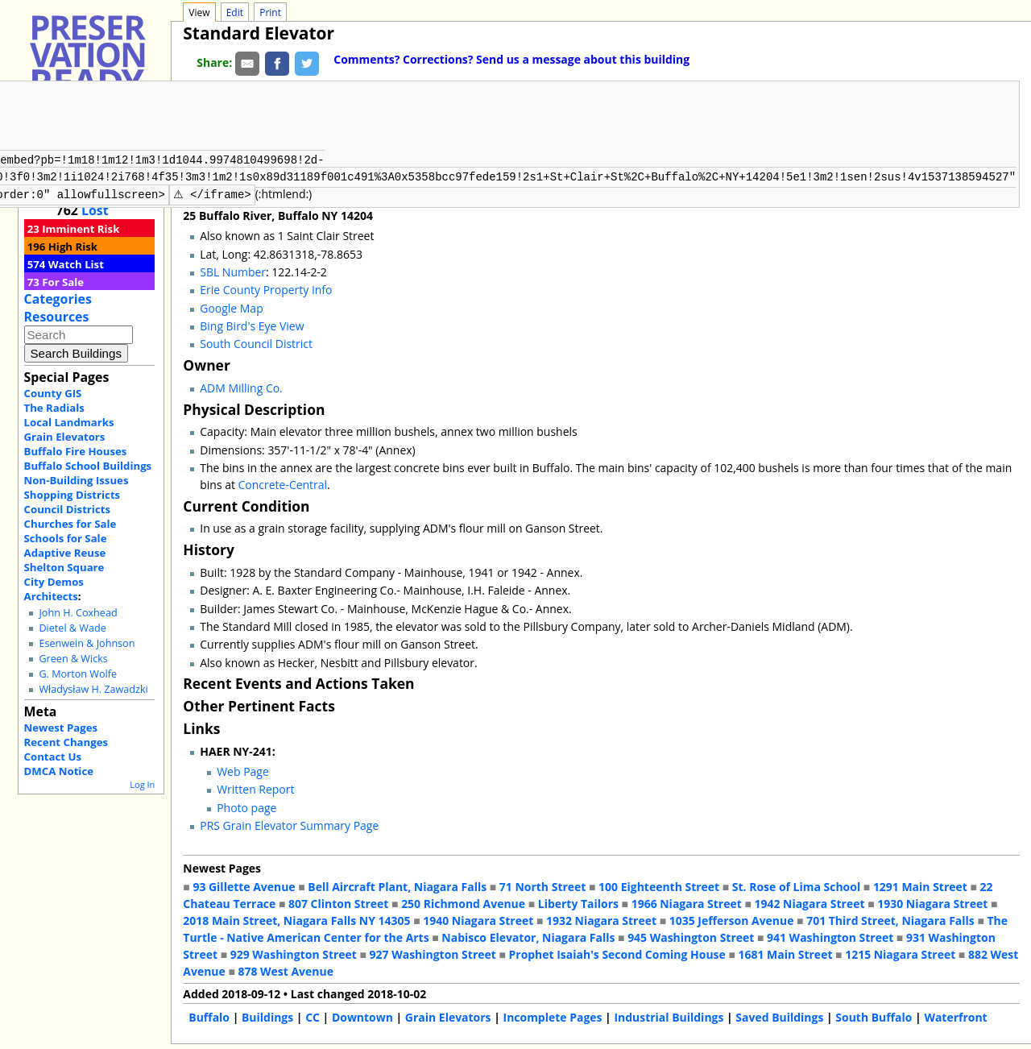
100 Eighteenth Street (658, 885)
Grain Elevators (65, 436)
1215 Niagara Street (900, 952)
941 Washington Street (830, 935)
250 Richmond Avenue (463, 902)
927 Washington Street (433, 952)
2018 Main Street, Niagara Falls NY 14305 (296, 919)
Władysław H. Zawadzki (93, 689)
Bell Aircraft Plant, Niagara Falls (397, 885)
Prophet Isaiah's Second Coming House (617, 952)
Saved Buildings (779, 1015)
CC (312, 1015)
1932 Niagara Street (601, 919)
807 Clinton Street (338, 902)
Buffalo (209, 1015)
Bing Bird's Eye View (252, 324)
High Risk (72, 246)
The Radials (54, 407)
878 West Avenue (285, 969)
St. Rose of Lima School (796, 885)
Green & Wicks (73, 658)
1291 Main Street (920, 885)
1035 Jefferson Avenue (731, 919)
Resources (56, 316)
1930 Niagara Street (932, 902)
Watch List (76, 264)
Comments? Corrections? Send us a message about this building (511, 59)
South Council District (256, 342)
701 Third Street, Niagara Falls (890, 919)
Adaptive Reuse (65, 552)
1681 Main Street (786, 952)
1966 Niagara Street (686, 902)
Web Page (243, 769)
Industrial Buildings (668, 1015)
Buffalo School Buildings (88, 465)
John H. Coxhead (78, 613)
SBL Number (233, 270)
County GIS (53, 393)
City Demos (54, 581)
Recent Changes (66, 742)
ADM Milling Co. (241, 386)
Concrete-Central (283, 483)
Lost (95, 210)
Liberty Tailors (578, 902)
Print (270, 12)
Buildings (267, 1015)
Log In (142, 784)
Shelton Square (64, 567)
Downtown (362, 1015)
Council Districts (67, 509)
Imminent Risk (80, 229)
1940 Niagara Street (478, 919)
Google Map (231, 306)
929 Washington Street (293, 952)
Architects (51, 596)
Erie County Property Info (266, 288)
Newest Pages (60, 727)
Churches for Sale (70, 523)
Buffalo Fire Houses (75, 451)
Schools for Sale (65, 538)
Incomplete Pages (552, 1015)
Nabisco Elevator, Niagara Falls (528, 935)
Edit (234, 12)
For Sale (63, 282)
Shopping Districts (72, 494)
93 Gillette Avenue (244, 885)
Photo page (246, 806)
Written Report (255, 787)
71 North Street (542, 885)
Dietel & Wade (72, 628)
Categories (58, 299)
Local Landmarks (69, 422)
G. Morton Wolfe (78, 674)
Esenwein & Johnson (87, 643)
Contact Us (52, 756)
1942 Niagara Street (809, 902)
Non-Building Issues (76, 480)
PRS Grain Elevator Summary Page (289, 823)
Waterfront (955, 1015)
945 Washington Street (690, 935)
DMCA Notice (58, 771)
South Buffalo (873, 1015)
